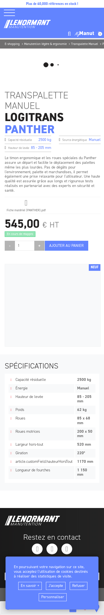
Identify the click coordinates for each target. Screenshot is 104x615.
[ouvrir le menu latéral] (11, 13)
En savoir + (30, 585)
